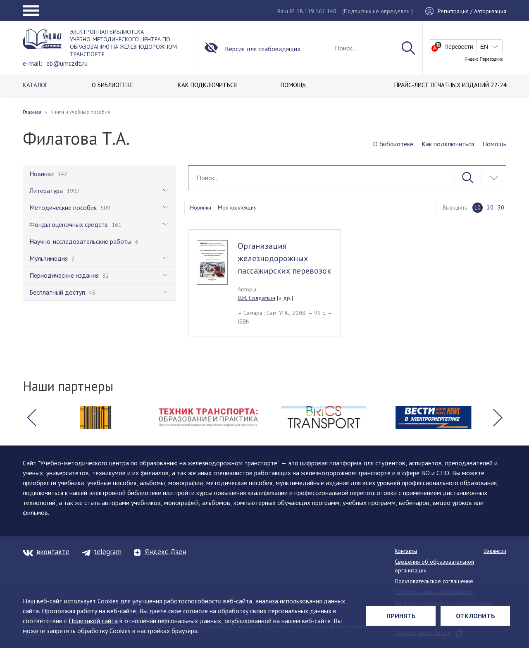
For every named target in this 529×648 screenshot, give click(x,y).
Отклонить (475, 616)
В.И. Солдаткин (256, 298)
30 (501, 207)
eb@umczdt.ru (67, 63)
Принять (401, 616)
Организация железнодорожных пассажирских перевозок (284, 258)
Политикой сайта (93, 621)
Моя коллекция (237, 207)
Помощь (494, 144)
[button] (31, 417)
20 (490, 207)
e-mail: (32, 63)
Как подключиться (448, 144)
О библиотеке (393, 144)
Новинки (200, 207)
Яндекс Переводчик (484, 59)
